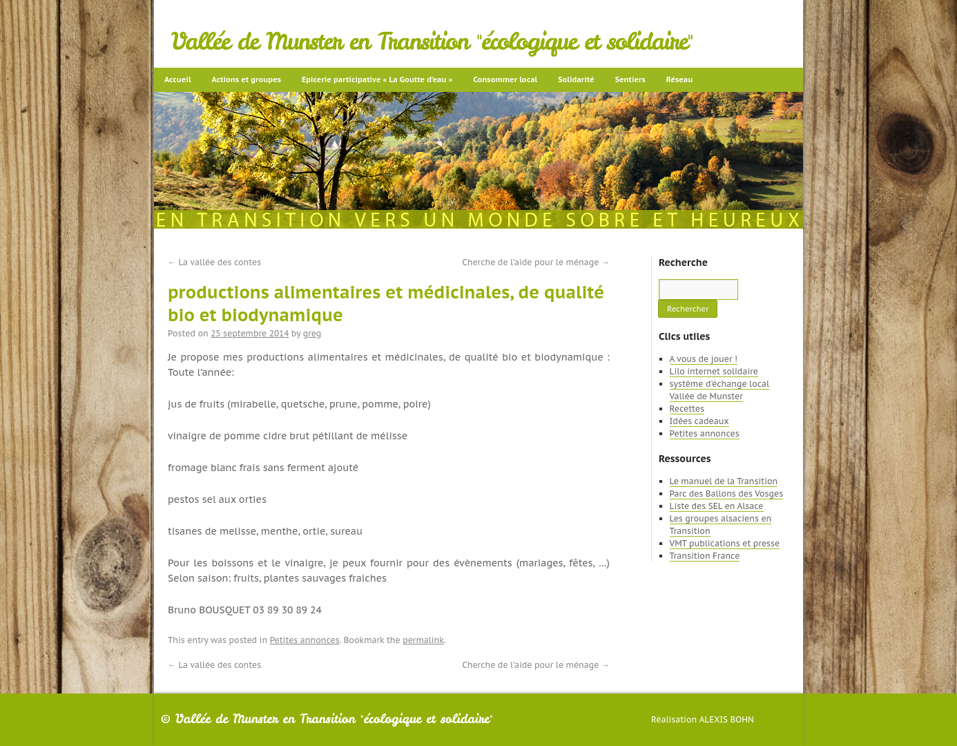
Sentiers (630, 79)
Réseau (679, 79)
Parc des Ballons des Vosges (727, 493)
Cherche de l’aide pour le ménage (536, 262)
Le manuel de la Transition (724, 481)
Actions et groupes (246, 79)
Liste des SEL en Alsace (717, 506)
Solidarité (576, 79)
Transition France (705, 556)
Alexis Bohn (726, 719)
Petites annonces (305, 640)
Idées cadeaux (699, 421)
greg (312, 333)
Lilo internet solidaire (714, 371)
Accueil (177, 79)
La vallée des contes (214, 262)
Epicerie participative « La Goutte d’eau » (377, 79)
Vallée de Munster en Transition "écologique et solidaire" (432, 41)
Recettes (687, 408)
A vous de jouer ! (703, 359)
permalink (423, 640)
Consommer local (505, 79)
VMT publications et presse (725, 543)
